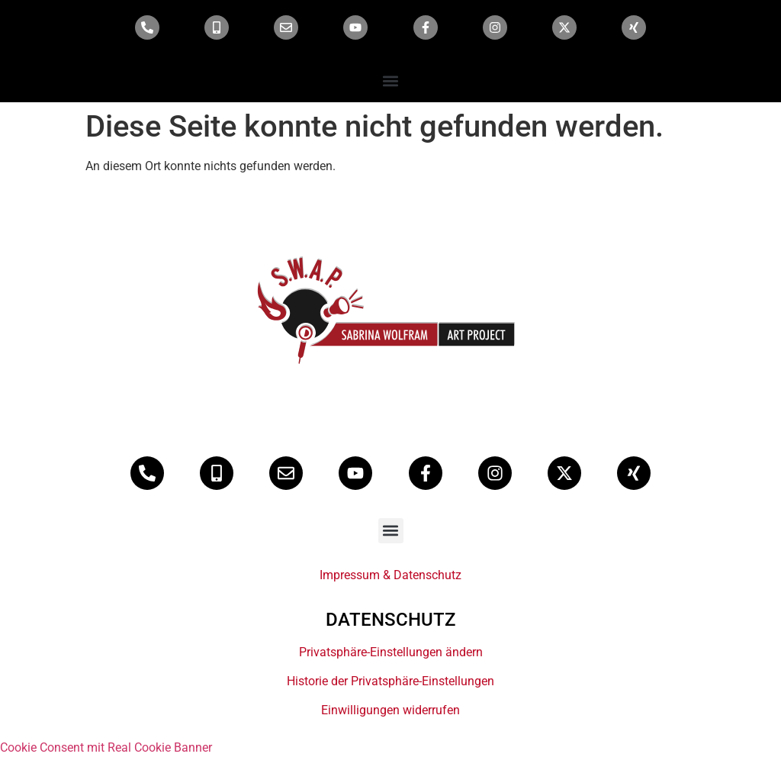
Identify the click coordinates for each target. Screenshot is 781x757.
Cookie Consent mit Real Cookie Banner (106, 747)
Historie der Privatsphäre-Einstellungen (390, 681)
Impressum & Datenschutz (390, 575)
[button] (390, 80)
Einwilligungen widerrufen (390, 710)
